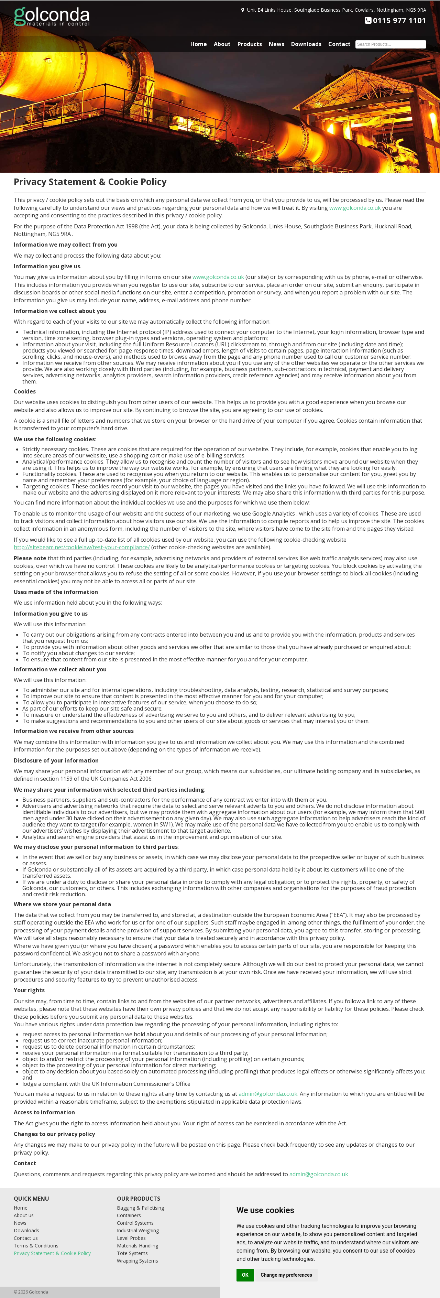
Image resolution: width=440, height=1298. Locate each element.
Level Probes (131, 1238)
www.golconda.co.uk (355, 208)
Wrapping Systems (137, 1260)
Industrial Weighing (138, 1230)
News (276, 44)
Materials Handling (137, 1245)
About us (24, 1215)
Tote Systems (132, 1253)
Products (250, 44)
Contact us (26, 1238)
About (222, 44)
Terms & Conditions (36, 1245)
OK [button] (245, 1275)
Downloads (306, 44)
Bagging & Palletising (140, 1207)
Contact (339, 44)
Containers (129, 1215)
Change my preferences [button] (286, 1275)
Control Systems (135, 1223)
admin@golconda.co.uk (268, 1093)
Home (198, 44)
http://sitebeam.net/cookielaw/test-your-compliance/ (82, 547)
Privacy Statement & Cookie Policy (52, 1253)
